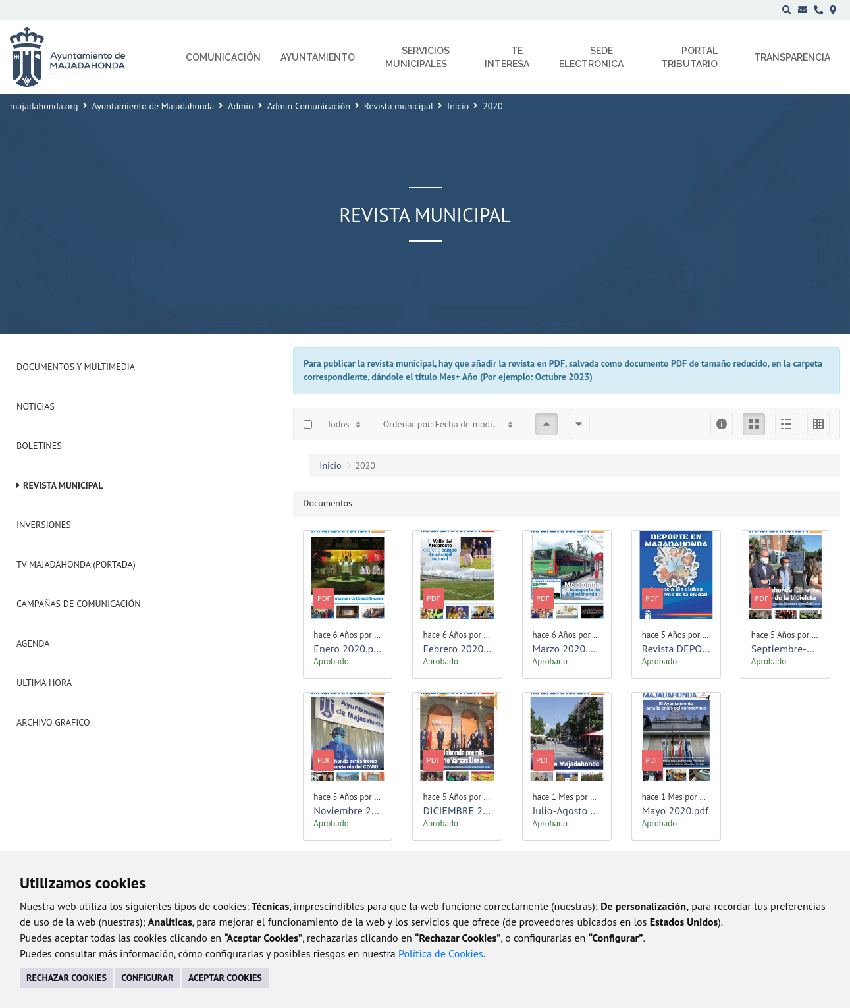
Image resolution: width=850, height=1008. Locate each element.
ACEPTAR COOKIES (225, 978)
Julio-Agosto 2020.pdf (581, 810)
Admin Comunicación (308, 106)
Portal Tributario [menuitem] (689, 57)
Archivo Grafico (53, 722)
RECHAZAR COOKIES (66, 978)
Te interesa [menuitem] (507, 57)
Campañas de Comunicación (78, 604)
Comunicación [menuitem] (223, 57)
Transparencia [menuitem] (792, 57)
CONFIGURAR (147, 978)
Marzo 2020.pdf (567, 648)
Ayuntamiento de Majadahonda (153, 106)
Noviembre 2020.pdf (359, 810)
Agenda (32, 643)
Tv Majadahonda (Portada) (76, 564)
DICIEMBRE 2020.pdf (470, 810)
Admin (240, 106)
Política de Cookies (440, 953)
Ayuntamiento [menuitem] (317, 57)
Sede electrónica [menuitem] (591, 57)
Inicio (458, 106)
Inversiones (43, 525)
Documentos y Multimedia (75, 367)
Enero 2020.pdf (347, 648)
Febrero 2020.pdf (461, 648)
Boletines (39, 446)
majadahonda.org (44, 106)
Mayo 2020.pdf (675, 810)
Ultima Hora (44, 683)
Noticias (35, 406)
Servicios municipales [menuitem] (417, 57)
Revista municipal (398, 106)
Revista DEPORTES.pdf (692, 648)
